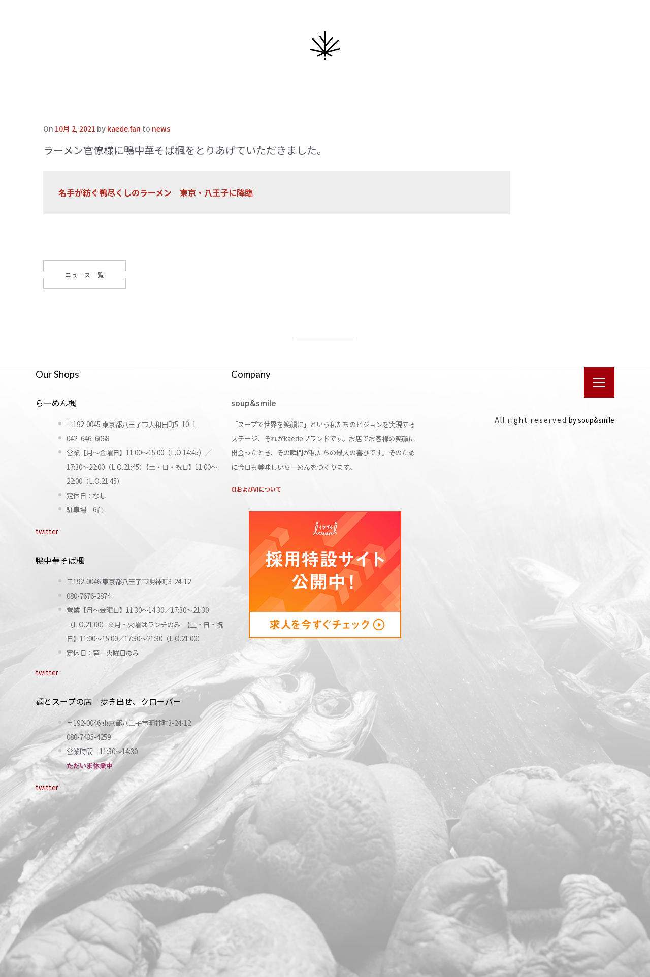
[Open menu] (599, 382)
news (161, 128)
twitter (47, 531)
